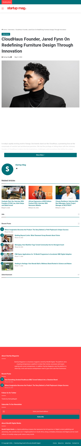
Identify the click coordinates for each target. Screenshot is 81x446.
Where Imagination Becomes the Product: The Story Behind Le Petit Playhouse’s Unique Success (36, 229)
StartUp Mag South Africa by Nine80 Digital (27, 442)
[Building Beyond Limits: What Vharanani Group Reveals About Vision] (7, 237)
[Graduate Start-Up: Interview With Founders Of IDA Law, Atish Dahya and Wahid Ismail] (13, 191)
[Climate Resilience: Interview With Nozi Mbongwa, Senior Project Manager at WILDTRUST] (67, 191)
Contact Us (75, 442)
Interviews (11, 29)
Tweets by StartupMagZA (9, 398)
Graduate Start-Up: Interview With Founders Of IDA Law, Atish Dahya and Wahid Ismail (13, 202)
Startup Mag (6, 57)
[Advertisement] (40, 19)
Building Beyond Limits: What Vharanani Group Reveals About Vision (37, 234)
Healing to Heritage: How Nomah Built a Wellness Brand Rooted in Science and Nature (43, 262)
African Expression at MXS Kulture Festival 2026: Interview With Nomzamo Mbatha (40, 202)
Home (4, 29)
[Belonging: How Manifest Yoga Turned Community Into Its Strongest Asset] (7, 247)
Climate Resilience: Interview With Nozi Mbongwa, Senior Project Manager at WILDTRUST (67, 202)
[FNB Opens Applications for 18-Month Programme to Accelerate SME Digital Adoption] (7, 256)
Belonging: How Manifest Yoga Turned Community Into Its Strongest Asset (39, 244)
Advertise (68, 442)
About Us (61, 442)
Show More (40, 155)
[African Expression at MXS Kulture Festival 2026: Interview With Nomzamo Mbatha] (40, 191)
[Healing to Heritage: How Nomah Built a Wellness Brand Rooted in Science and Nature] (7, 266)
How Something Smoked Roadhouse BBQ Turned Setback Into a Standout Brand (31, 379)
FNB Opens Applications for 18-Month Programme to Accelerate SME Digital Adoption (43, 253)
